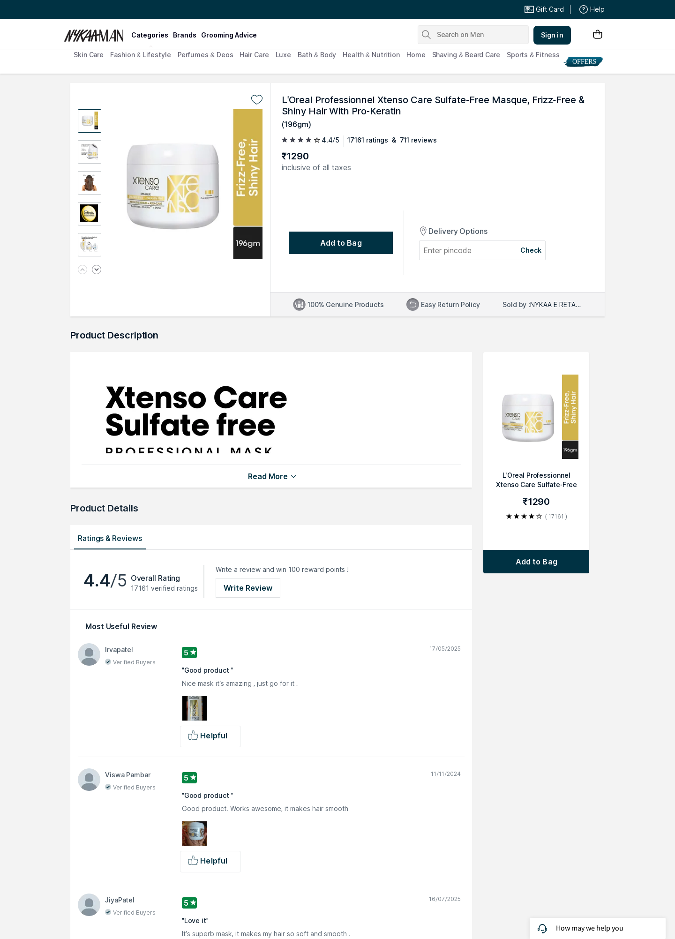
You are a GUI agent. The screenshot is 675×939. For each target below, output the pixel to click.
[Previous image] (82, 270)
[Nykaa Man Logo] (96, 32)
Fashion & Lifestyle (140, 55)
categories (149, 35)
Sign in (552, 35)
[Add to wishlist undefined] (256, 99)
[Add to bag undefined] (341, 243)
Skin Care (89, 55)
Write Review (248, 588)
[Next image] (96, 270)
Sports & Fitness (533, 55)
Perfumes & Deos (205, 55)
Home (416, 55)
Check (531, 250)
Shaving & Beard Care (466, 55)
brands (184, 35)
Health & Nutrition (371, 55)
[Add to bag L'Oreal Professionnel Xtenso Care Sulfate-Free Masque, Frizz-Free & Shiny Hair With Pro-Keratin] (536, 561)
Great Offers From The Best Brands (132, 9)
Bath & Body (317, 55)
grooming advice (229, 35)
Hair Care (254, 55)
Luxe (284, 55)
